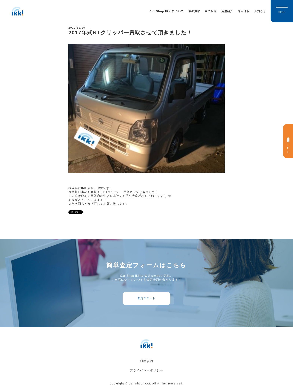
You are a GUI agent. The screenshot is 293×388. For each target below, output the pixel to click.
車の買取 (194, 11)
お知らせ (260, 11)
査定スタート (146, 298)
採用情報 (244, 11)
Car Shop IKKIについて (166, 11)
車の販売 (211, 11)
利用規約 (146, 361)
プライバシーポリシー (146, 370)
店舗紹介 (227, 11)
